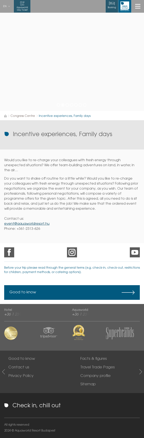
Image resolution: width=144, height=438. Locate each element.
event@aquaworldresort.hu (26, 224)
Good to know (22, 292)
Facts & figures (93, 359)
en (4, 6)
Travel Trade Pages (97, 367)
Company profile (95, 376)
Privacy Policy (21, 376)
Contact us (18, 367)
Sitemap (88, 384)
